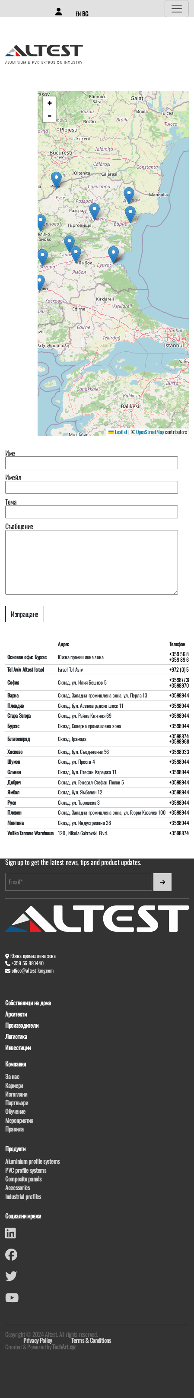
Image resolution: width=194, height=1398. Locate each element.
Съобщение (91, 559)
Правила (14, 1128)
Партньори (16, 1102)
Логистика (16, 1036)
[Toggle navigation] (177, 8)
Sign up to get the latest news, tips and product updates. (73, 862)
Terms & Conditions (91, 1340)
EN (78, 13)
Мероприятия (19, 1120)
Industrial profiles (23, 1196)
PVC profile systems (25, 1170)
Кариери (14, 1085)
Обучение (15, 1111)
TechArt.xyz (64, 1346)
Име (91, 459)
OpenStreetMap (150, 431)
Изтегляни (16, 1093)
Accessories (17, 1187)
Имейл (91, 484)
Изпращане (24, 614)
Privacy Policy (37, 1340)
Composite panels (23, 1178)
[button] (130, 214)
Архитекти (15, 1014)
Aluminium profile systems (32, 1161)
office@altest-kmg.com (33, 970)
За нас (12, 1076)
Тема (91, 508)
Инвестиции (18, 1048)
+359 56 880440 (28, 963)
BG (85, 13)
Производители (21, 1025)
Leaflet (117, 431)
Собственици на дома (28, 1003)
